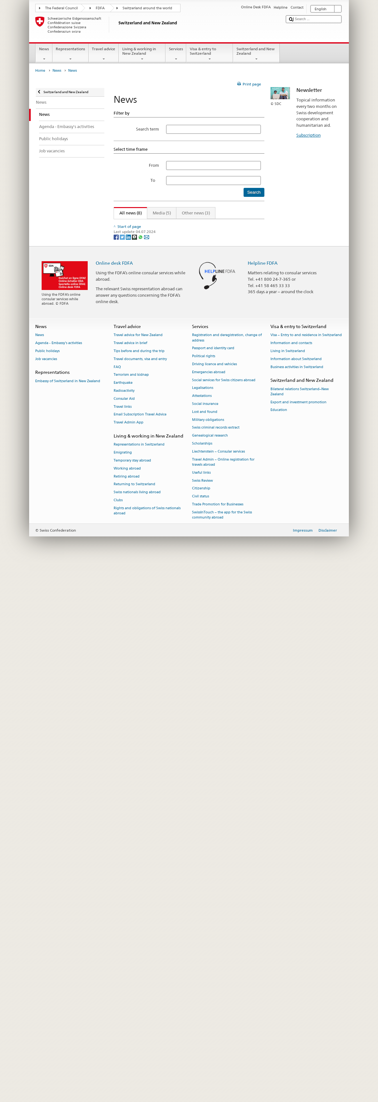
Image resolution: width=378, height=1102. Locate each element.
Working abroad (127, 1005)
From (154, 165)
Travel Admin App (128, 959)
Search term (147, 129)
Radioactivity (124, 928)
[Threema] (135, 773)
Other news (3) (196, 212)
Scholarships (202, 980)
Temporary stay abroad (132, 997)
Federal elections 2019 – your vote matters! (160, 428)
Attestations (202, 933)
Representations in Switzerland (139, 981)
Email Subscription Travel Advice (140, 951)
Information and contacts (291, 880)
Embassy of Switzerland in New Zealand (67, 918)
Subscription (308, 135)
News (44, 54)
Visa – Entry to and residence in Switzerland (306, 872)
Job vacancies (46, 896)
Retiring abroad (127, 1013)
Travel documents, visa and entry (140, 896)
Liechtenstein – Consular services (218, 988)
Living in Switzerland (287, 888)
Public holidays (47, 888)
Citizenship (201, 1025)
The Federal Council (61, 8)
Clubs (118, 1037)
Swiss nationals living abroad (137, 1029)
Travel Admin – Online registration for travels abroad (223, 998)
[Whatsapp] (141, 773)
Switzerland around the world (147, 8)
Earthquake (123, 920)
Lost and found (204, 948)
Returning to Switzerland (134, 1021)
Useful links (201, 1009)
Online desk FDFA (114, 799)
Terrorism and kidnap (131, 912)
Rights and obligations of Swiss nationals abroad (147, 1047)
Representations (70, 54)
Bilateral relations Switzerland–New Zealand (299, 928)
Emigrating (123, 989)
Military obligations (208, 956)
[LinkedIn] (129, 773)
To (154, 180)
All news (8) (128, 212)
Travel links (123, 943)
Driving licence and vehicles (214, 901)
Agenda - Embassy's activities (58, 880)
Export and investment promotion (298, 939)
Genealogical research (210, 972)
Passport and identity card (213, 885)
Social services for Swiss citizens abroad (223, 917)
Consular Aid (124, 935)
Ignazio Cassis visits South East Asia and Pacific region (170, 277)
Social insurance (205, 941)
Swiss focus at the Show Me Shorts (151, 351)
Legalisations (202, 925)
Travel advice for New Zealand (138, 872)
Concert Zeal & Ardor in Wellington (152, 393)
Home (40, 70)
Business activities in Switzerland (296, 904)
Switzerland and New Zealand (256, 54)
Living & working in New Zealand (142, 54)
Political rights (203, 893)
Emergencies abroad (208, 909)
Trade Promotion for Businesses (217, 1041)
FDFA (100, 8)
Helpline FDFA (262, 799)
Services (176, 54)
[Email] (146, 773)
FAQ (117, 904)
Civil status (200, 1033)
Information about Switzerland (296, 896)
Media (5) (162, 212)
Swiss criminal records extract (215, 964)
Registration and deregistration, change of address (227, 874)
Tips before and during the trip (139, 888)
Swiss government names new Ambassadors (161, 500)
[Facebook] (117, 773)
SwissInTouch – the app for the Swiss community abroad (222, 1051)
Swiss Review (202, 1017)
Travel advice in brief (130, 880)
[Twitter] (123, 773)
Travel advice (103, 54)
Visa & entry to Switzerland (210, 54)
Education (278, 947)
